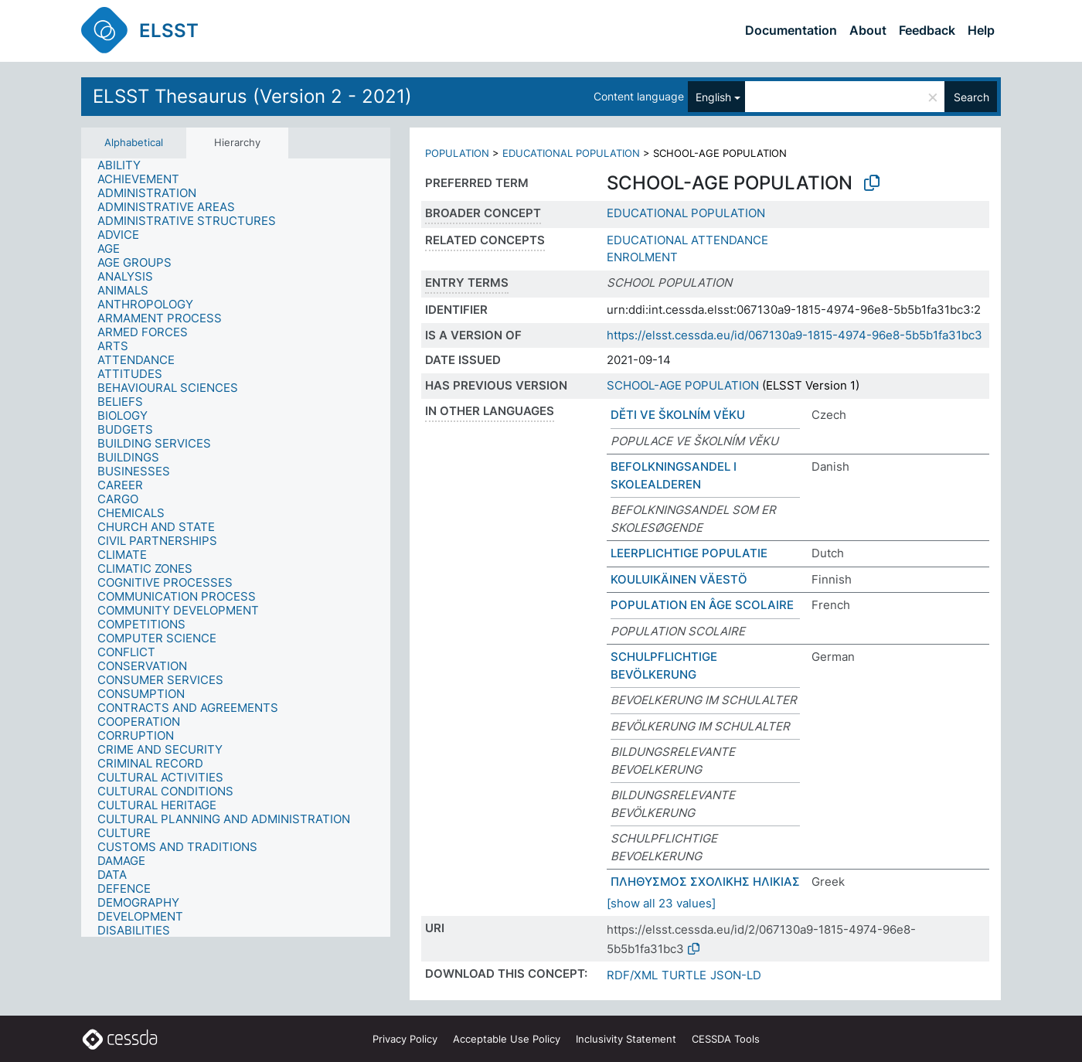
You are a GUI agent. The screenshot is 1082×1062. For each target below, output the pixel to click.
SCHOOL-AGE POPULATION (683, 385)
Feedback (927, 30)
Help (981, 30)
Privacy (405, 1039)
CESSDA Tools (726, 1039)
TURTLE (684, 975)
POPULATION (457, 153)
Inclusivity (626, 1039)
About (867, 30)
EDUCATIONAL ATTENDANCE (687, 240)
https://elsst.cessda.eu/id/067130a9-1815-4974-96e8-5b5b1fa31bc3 (794, 335)
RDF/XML (632, 975)
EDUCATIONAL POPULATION (571, 153)
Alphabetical (133, 142)
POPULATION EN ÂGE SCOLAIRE (702, 604)
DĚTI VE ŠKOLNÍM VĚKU (678, 414)
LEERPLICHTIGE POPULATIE (689, 553)
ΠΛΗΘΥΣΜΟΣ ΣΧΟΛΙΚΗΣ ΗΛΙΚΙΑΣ (705, 881)
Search (971, 97)
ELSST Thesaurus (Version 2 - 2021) (252, 96)
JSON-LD (735, 975)
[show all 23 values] (661, 903)
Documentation (791, 30)
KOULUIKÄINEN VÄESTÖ (679, 579)
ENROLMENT (642, 257)
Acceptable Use (506, 1039)
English (713, 97)
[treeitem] (126, 165)
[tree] (235, 547)
